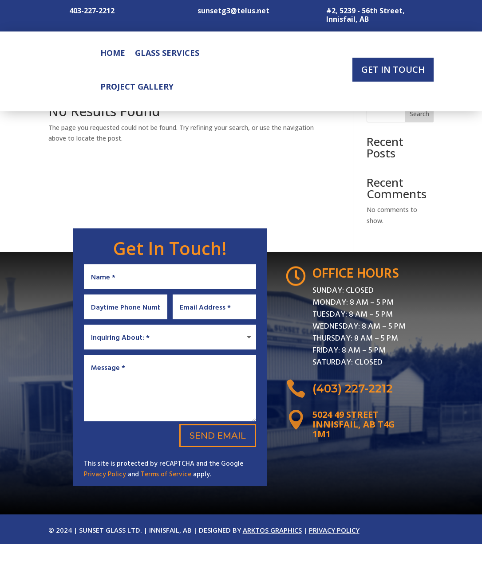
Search (419, 146)
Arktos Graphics (272, 559)
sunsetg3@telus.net (233, 11)
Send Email (218, 464)
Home (112, 52)
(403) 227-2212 (352, 421)
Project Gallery (137, 86)
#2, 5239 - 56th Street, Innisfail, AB (365, 15)
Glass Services (167, 52)
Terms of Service (166, 503)
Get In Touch (393, 69)
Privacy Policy (105, 503)
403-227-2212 (92, 11)
